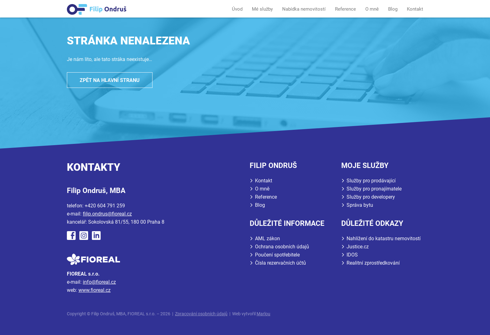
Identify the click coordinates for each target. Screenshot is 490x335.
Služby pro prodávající (371, 181)
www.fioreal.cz (94, 290)
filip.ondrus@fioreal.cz (107, 214)
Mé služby (262, 9)
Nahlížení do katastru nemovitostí (384, 238)
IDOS (352, 255)
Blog (393, 9)
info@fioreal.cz (99, 282)
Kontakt (415, 9)
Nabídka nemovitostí (304, 9)
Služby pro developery (371, 197)
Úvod (237, 9)
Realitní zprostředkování (373, 263)
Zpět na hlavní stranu (110, 80)
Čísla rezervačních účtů (280, 263)
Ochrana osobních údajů (282, 247)
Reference (345, 9)
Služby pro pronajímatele (374, 189)
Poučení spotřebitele (277, 255)
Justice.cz (358, 247)
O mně (372, 9)
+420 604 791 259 (105, 206)
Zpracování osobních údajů (201, 314)
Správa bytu (360, 205)
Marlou (263, 314)
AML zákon (267, 238)
